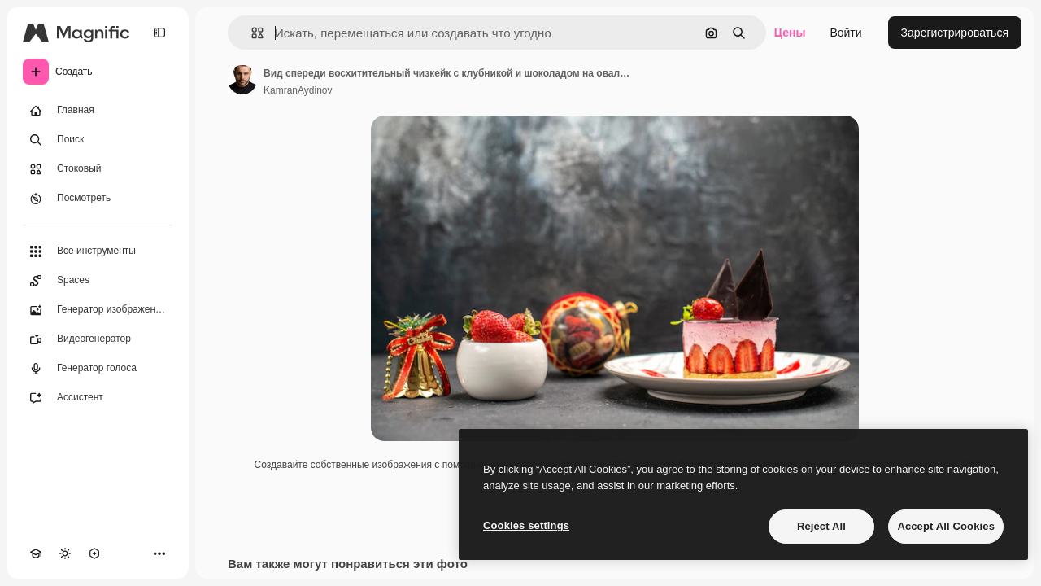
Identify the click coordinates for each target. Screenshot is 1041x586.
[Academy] (36, 553)
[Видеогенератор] (97, 339)
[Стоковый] (97, 169)
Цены (790, 32)
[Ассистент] (97, 398)
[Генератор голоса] (97, 369)
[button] (251, 33)
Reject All (821, 526)
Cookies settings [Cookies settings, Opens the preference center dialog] (526, 525)
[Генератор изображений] (97, 310)
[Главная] (97, 111)
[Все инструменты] (97, 251)
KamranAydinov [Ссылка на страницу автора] (298, 90)
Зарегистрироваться (954, 32)
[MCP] (94, 553)
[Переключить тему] (65, 553)
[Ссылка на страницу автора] (242, 79)
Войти (845, 32)
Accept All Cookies (946, 526)
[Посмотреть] (97, 199)
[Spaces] (97, 281)
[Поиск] (97, 140)
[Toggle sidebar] (159, 33)
